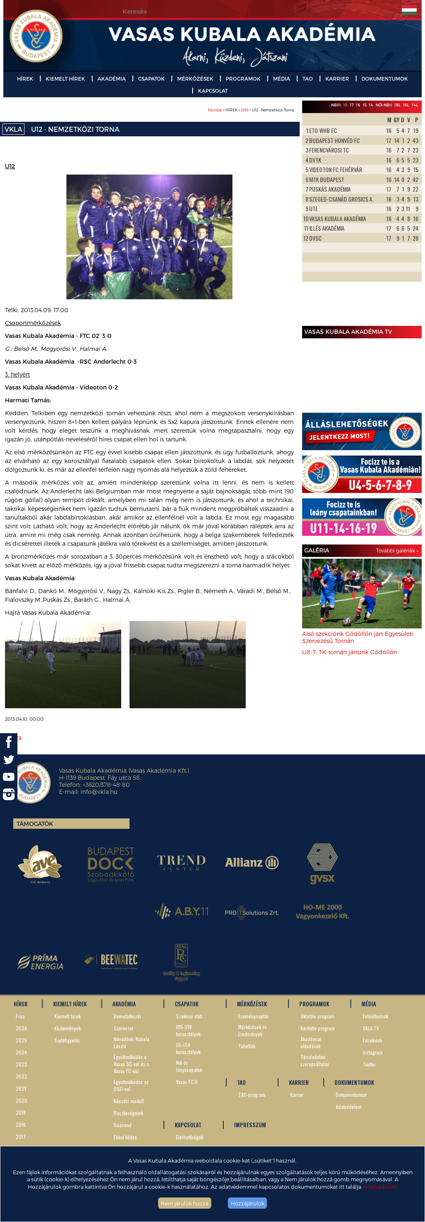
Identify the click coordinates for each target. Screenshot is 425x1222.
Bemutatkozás (128, 1016)
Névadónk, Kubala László (131, 1042)
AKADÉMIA (112, 78)
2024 (21, 1052)
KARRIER (337, 78)
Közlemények (67, 1028)
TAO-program (251, 1094)
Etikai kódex (125, 1137)
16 (358, 105)
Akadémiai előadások (310, 1042)
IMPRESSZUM (250, 1125)
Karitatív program (317, 1028)
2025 (21, 1040)
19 (345, 105)
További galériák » (397, 550)
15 (364, 105)
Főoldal (215, 110)
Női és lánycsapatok (189, 1066)
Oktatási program (317, 1016)
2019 (21, 1112)
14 (371, 105)
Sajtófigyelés (67, 1040)
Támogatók (35, 823)
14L (415, 105)
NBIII (336, 105)
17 (352, 105)
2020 (21, 1100)
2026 (21, 1028)
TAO (308, 78)
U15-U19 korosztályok (188, 1030)
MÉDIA (281, 78)
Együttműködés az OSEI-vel (131, 1085)
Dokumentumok (351, 1094)
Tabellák (246, 1046)
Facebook (372, 1040)
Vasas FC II (186, 1081)
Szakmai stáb (189, 1016)
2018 (21, 1124)
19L (397, 105)
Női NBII (384, 105)
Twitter (369, 1064)
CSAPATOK (151, 78)
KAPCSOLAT (213, 91)
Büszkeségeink (128, 1112)
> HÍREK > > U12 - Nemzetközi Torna (251, 110)
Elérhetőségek (189, 1137)
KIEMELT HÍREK (65, 78)
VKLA (13, 129)
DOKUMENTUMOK (384, 78)
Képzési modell (129, 1100)
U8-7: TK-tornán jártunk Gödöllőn (349, 651)
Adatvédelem (380, 1186)
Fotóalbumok (375, 1016)
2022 (21, 1076)
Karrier (297, 1094)
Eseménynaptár (253, 1016)
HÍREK (25, 78)
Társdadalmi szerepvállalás (314, 1060)
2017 (21, 1136)
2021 (21, 1088)
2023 (21, 1064)
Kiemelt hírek (67, 1016)
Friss (20, 1016)
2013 (245, 110)
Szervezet (123, 1028)
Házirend (123, 1124)
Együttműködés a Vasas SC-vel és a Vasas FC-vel (131, 1063)
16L (406, 105)
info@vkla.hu (99, 791)
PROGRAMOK (243, 78)
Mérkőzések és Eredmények (252, 1030)
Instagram (373, 1052)
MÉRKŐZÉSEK (195, 78)
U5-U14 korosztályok (188, 1048)
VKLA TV (371, 1028)
